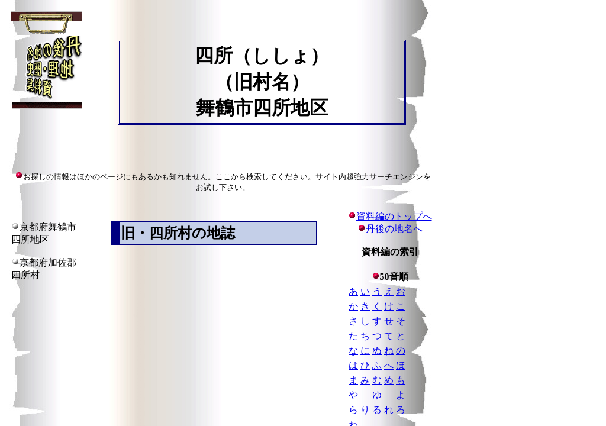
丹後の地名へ (394, 229)
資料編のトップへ (390, 216)
